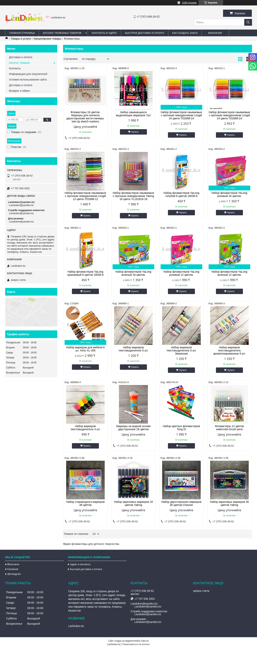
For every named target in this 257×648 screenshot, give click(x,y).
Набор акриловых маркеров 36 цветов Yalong (229, 503)
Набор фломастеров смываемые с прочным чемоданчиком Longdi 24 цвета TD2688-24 (181, 115)
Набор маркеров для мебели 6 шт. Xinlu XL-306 (85, 349)
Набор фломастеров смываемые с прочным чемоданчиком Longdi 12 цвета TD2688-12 (85, 196)
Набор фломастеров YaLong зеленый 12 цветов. (229, 273)
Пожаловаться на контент (136, 644)
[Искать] (248, 22)
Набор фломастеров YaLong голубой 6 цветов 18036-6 (181, 194)
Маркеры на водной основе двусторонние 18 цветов (133, 428)
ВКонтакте (13, 564)
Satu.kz (145, 641)
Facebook (12, 569)
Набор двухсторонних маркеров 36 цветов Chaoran (181, 503)
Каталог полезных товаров (62, 32)
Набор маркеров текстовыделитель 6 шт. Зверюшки (181, 350)
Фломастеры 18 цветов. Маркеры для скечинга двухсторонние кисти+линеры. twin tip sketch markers (85, 117)
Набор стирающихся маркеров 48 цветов (85, 503)
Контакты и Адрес (104, 32)
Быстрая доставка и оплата (86, 569)
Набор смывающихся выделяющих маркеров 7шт (133, 114)
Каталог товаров (19, 62)
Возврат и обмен (19, 90)
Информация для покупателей (28, 73)
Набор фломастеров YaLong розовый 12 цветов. (181, 273)
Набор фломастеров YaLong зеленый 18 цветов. (133, 273)
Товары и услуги (21, 38)
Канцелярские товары (47, 38)
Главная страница (22, 32)
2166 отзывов (189, 2)
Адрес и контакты (80, 564)
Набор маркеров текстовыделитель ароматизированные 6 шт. (229, 350)
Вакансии (215, 32)
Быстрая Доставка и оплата (144, 32)
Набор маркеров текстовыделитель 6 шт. (133, 349)
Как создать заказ (185, 32)
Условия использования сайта (28, 79)
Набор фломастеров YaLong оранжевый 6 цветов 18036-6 (85, 273)
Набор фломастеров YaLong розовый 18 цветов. (229, 194)
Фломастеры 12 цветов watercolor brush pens (229, 428)
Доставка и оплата (20, 57)
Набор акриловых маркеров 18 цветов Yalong (133, 503)
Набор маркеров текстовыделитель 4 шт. (85, 428)
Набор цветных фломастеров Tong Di (181, 428)
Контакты (15, 68)
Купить (135, 132)
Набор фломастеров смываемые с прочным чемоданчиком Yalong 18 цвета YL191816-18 (133, 196)
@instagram (14, 574)
